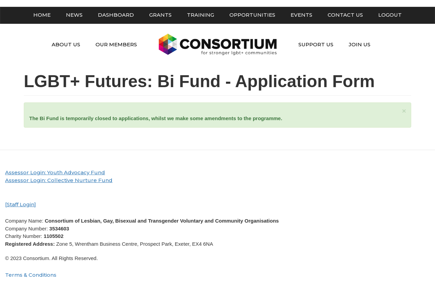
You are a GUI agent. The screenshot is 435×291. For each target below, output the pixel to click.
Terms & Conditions (30, 275)
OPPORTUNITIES (252, 15)
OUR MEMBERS (116, 44)
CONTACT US (345, 15)
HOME (42, 15)
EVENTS (301, 15)
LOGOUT (390, 15)
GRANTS (160, 15)
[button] (404, 110)
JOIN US (359, 44)
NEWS (74, 15)
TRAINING (200, 15)
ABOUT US (66, 44)
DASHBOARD (116, 15)
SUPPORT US (315, 44)
